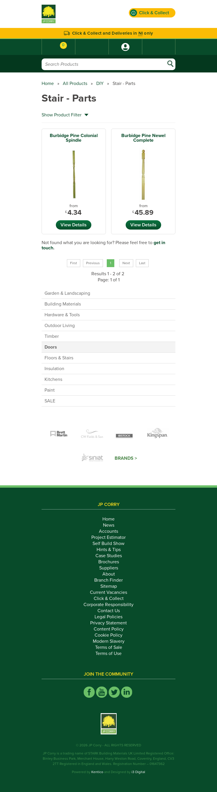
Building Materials (63, 304)
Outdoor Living (60, 325)
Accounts (108, 531)
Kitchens (53, 379)
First (73, 263)
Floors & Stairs (59, 358)
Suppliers (108, 568)
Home (48, 83)
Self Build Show (108, 543)
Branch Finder (108, 580)
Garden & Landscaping (67, 293)
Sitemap (108, 586)
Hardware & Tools (62, 315)
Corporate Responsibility (108, 605)
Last (142, 263)
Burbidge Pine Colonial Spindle (74, 138)
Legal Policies (108, 617)
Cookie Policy (108, 635)
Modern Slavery (108, 641)
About (108, 574)
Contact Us (108, 611)
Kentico (97, 772)
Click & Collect (109, 598)
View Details (74, 225)
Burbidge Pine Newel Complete (143, 138)
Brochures (108, 562)
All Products (75, 83)
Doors (51, 347)
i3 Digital (138, 772)
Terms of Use (108, 653)
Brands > (126, 458)
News (108, 525)
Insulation (54, 369)
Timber (52, 336)
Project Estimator (108, 537)
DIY (100, 83)
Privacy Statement (108, 623)
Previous (93, 263)
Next (126, 263)
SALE (50, 401)
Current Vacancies (108, 592)
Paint (50, 390)
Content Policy (109, 629)
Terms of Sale (108, 647)
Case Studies (108, 556)
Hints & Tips (109, 550)
